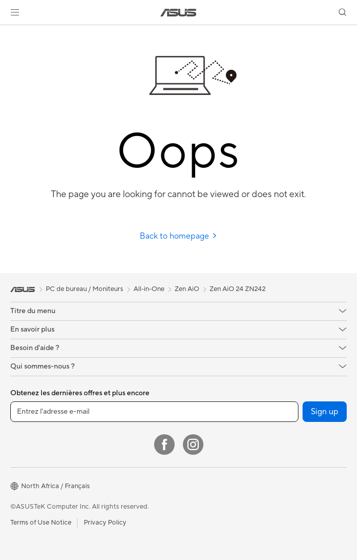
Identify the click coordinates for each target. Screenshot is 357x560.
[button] (15, 12)
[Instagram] (193, 444)
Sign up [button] (325, 412)
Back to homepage (178, 236)
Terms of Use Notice (40, 522)
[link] (178, 12)
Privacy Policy (105, 522)
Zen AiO (187, 289)
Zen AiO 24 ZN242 (238, 289)
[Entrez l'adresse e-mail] (154, 411)
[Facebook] (164, 444)
